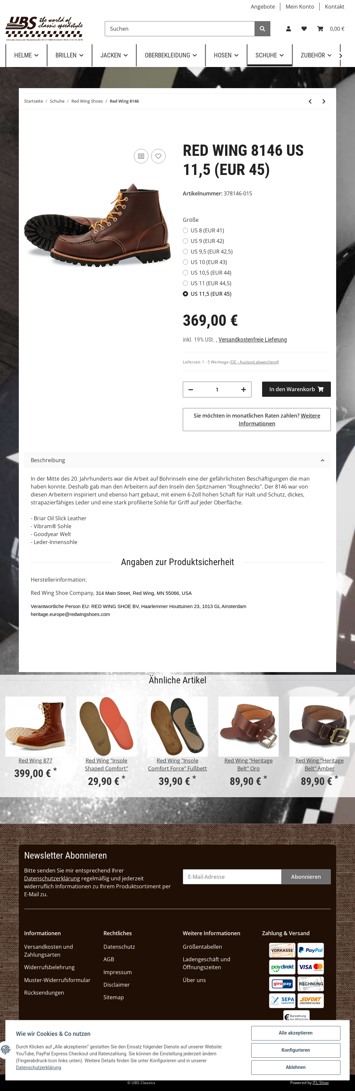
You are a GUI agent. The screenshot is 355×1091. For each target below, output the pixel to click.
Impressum (117, 972)
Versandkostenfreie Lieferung (252, 339)
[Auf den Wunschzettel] (158, 156)
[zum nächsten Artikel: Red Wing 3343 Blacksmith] (324, 101)
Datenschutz (119, 946)
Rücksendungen (44, 992)
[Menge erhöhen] (243, 389)
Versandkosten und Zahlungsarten (48, 950)
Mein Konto (300, 6)
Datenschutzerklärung (52, 878)
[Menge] (217, 389)
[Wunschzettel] (304, 29)
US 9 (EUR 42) (207, 241)
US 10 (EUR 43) (209, 262)
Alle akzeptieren (295, 1033)
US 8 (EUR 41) (207, 230)
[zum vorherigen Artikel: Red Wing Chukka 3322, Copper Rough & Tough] (310, 101)
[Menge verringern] (190, 389)
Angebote (263, 6)
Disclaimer (116, 984)
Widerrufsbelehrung (49, 967)
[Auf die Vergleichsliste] (141, 156)
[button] (288, 29)
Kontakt (334, 6)
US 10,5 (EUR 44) (211, 272)
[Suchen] (180, 28)
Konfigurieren (295, 1050)
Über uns (194, 980)
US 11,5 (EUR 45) (211, 293)
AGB (108, 959)
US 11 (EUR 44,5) (211, 283)
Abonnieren (306, 876)
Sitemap (113, 997)
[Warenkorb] (331, 29)
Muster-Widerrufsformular (57, 980)
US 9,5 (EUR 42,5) (212, 251)
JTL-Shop (321, 1082)
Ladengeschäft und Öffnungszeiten (206, 963)
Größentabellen (202, 946)
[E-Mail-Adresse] (232, 876)
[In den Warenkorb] (296, 389)
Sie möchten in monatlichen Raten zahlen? (257, 419)
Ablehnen (295, 1067)
